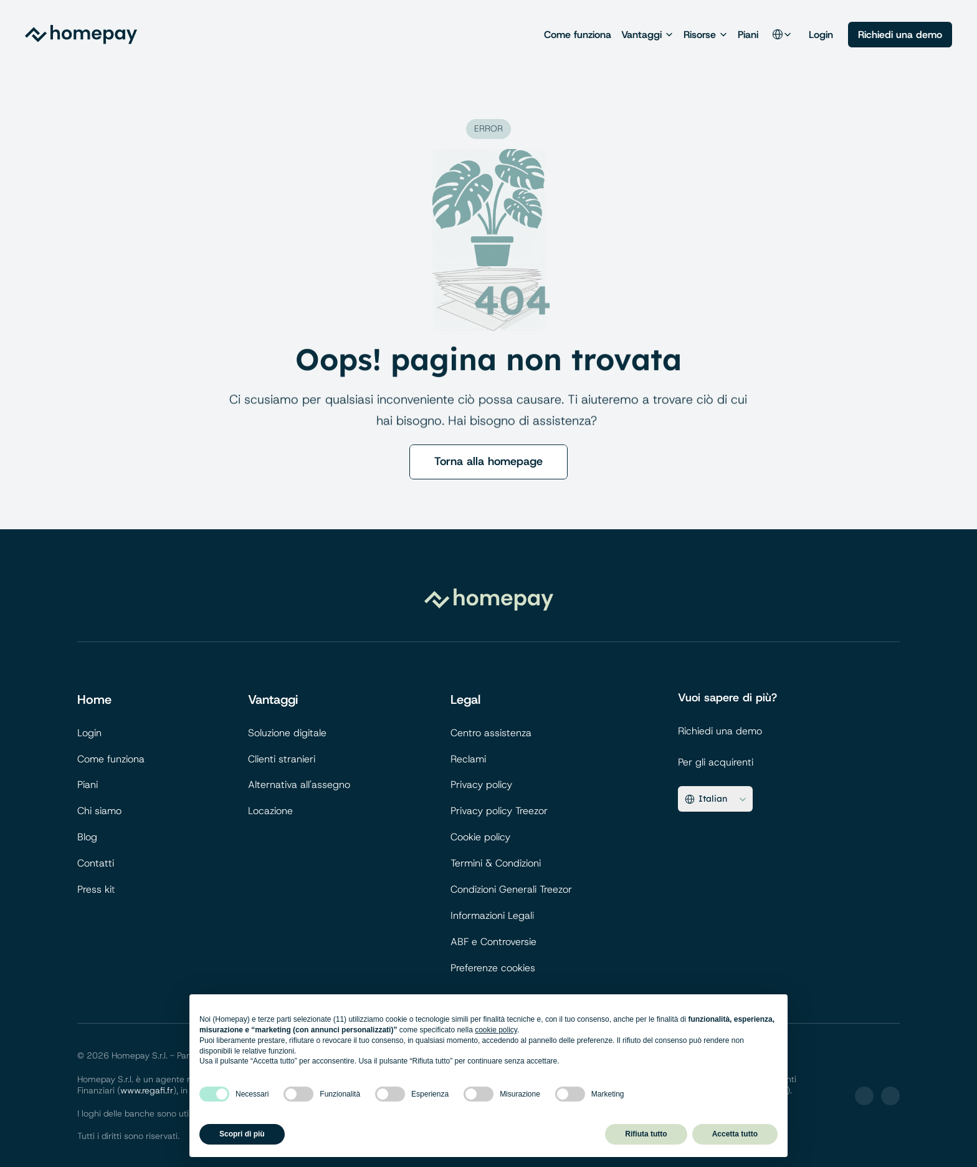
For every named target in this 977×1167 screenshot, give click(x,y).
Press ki (94, 889)
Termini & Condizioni (495, 863)
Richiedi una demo (720, 730)
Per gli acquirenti (715, 762)
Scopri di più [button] (242, 1134)
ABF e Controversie (493, 941)
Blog (87, 836)
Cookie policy (480, 836)
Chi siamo (99, 810)
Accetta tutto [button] (735, 1134)
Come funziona (577, 34)
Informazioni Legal (491, 915)
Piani (748, 34)
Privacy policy (481, 784)
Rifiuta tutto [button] (646, 1134)
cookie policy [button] (496, 1029)
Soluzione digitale (287, 732)
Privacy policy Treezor (499, 810)
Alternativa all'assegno (299, 784)
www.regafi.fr (146, 1090)
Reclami (468, 759)
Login (821, 34)
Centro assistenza (490, 732)
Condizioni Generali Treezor (511, 889)
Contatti (95, 863)
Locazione (270, 810)
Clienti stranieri (281, 759)
